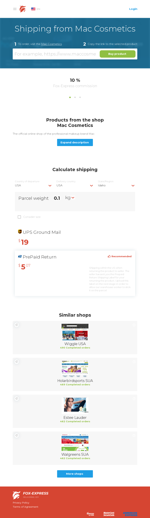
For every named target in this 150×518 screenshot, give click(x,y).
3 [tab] (80, 97)
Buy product (117, 53)
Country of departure (27, 181)
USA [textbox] (18, 185)
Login (133, 9)
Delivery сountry (66, 181)
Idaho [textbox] (102, 185)
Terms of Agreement (25, 506)
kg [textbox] (68, 197)
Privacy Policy (21, 502)
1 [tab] (69, 97)
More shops (74, 473)
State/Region (105, 181)
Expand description (75, 142)
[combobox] (33, 185)
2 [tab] (75, 97)
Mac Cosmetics (51, 44)
